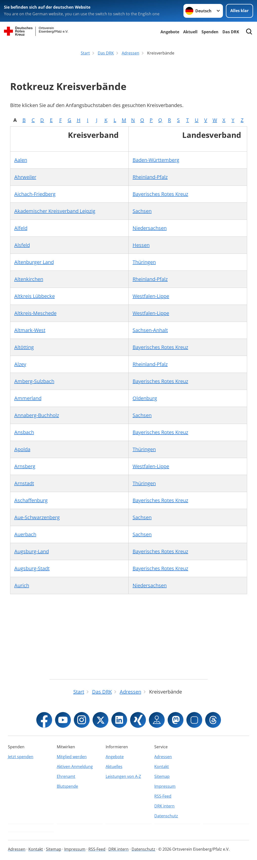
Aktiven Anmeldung (75, 766)
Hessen (141, 245)
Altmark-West (29, 330)
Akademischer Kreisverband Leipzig (54, 211)
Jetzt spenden (20, 756)
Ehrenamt (66, 776)
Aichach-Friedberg (35, 194)
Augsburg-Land (31, 551)
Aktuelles (114, 766)
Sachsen (142, 211)
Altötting (24, 347)
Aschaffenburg (31, 500)
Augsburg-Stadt (32, 568)
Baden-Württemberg (156, 160)
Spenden (209, 32)
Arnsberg (24, 466)
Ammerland (27, 398)
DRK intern (164, 806)
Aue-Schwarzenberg (37, 517)
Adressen (163, 756)
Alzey (20, 364)
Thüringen (144, 262)
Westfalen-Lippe (151, 296)
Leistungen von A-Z (123, 776)
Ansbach (24, 432)
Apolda (22, 449)
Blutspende (67, 786)
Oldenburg (145, 398)
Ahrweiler (25, 177)
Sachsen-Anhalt (150, 330)
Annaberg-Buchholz (36, 415)
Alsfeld (22, 245)
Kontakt (161, 766)
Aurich (21, 585)
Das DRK (230, 32)
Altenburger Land (34, 262)
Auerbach (25, 534)
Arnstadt (24, 483)
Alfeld (20, 228)
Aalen (20, 160)
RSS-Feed (162, 796)
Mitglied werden (72, 756)
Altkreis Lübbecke (34, 296)
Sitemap (162, 776)
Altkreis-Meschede (35, 313)
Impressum (165, 786)
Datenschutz (166, 816)
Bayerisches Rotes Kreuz (160, 194)
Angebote (169, 32)
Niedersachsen (150, 228)
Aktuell (190, 32)
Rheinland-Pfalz (150, 177)
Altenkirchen (28, 279)
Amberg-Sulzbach (34, 381)
